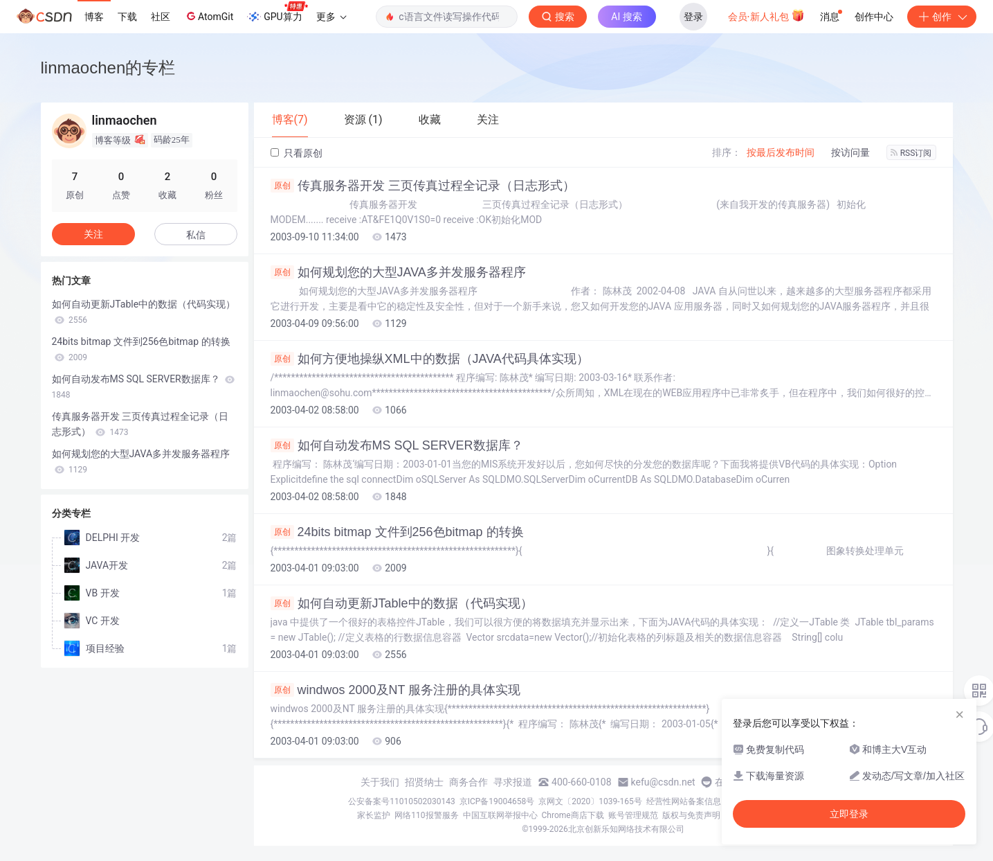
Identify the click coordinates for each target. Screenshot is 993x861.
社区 (160, 16)
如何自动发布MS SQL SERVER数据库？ (397, 445)
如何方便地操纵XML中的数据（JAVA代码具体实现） (430, 359)
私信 (196, 234)
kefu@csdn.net (663, 782)
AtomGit (208, 16)
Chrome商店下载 (573, 815)
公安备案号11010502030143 (401, 801)
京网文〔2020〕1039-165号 (590, 801)
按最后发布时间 (780, 152)
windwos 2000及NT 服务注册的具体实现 (396, 690)
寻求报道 (512, 782)
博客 (94, 16)
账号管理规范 (633, 815)
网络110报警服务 (426, 815)
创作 (941, 16)
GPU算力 (277, 12)
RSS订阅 (911, 153)
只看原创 (296, 153)
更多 (331, 16)
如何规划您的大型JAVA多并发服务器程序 (398, 272)
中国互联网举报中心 (500, 815)
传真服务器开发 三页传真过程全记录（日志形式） (423, 186)
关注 (93, 234)
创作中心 (874, 16)
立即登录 (849, 813)
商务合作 (468, 782)
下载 (127, 16)
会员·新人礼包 (766, 15)
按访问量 (850, 152)
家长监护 (373, 815)
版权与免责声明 (691, 815)
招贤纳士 (424, 782)
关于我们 (380, 782)
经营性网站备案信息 (683, 801)
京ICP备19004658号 (497, 801)
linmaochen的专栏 (108, 67)
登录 (693, 16)
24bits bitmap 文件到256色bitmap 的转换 (397, 532)
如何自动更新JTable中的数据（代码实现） (402, 603)
